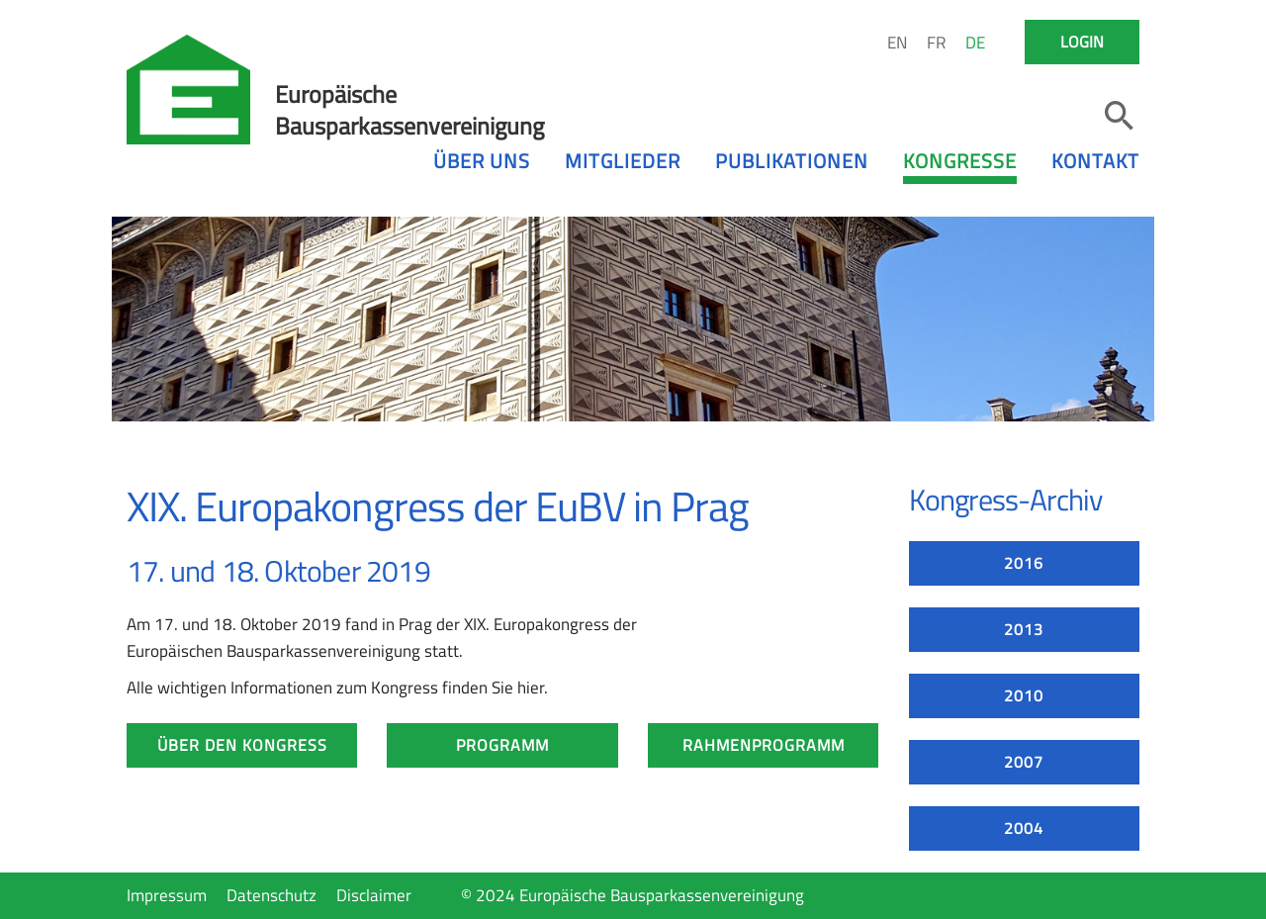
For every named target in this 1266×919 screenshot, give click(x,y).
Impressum (167, 895)
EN (897, 42)
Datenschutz (271, 895)
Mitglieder (622, 160)
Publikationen (791, 160)
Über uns (481, 160)
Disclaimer (373, 895)
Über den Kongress (242, 745)
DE (975, 42)
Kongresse (960, 160)
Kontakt (1095, 160)
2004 (1023, 828)
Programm (502, 745)
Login (1082, 41)
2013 (1023, 629)
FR (936, 42)
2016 (1023, 563)
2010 (1023, 695)
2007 (1023, 762)
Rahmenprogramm (763, 745)
